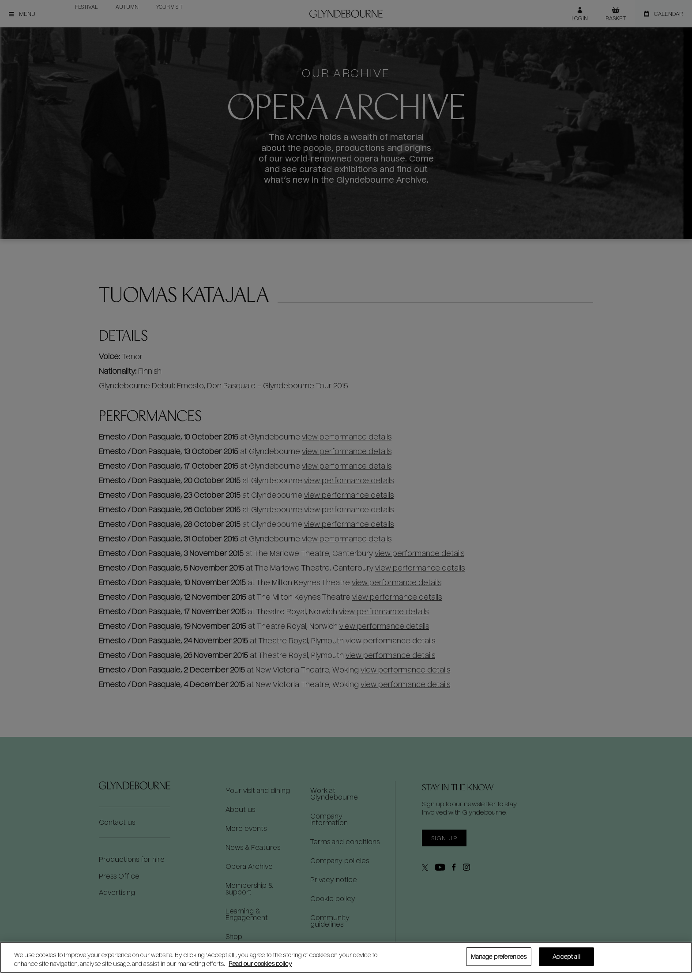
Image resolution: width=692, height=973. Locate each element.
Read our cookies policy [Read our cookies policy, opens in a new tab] (260, 963)
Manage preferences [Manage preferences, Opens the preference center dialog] (499, 956)
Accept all (566, 956)
